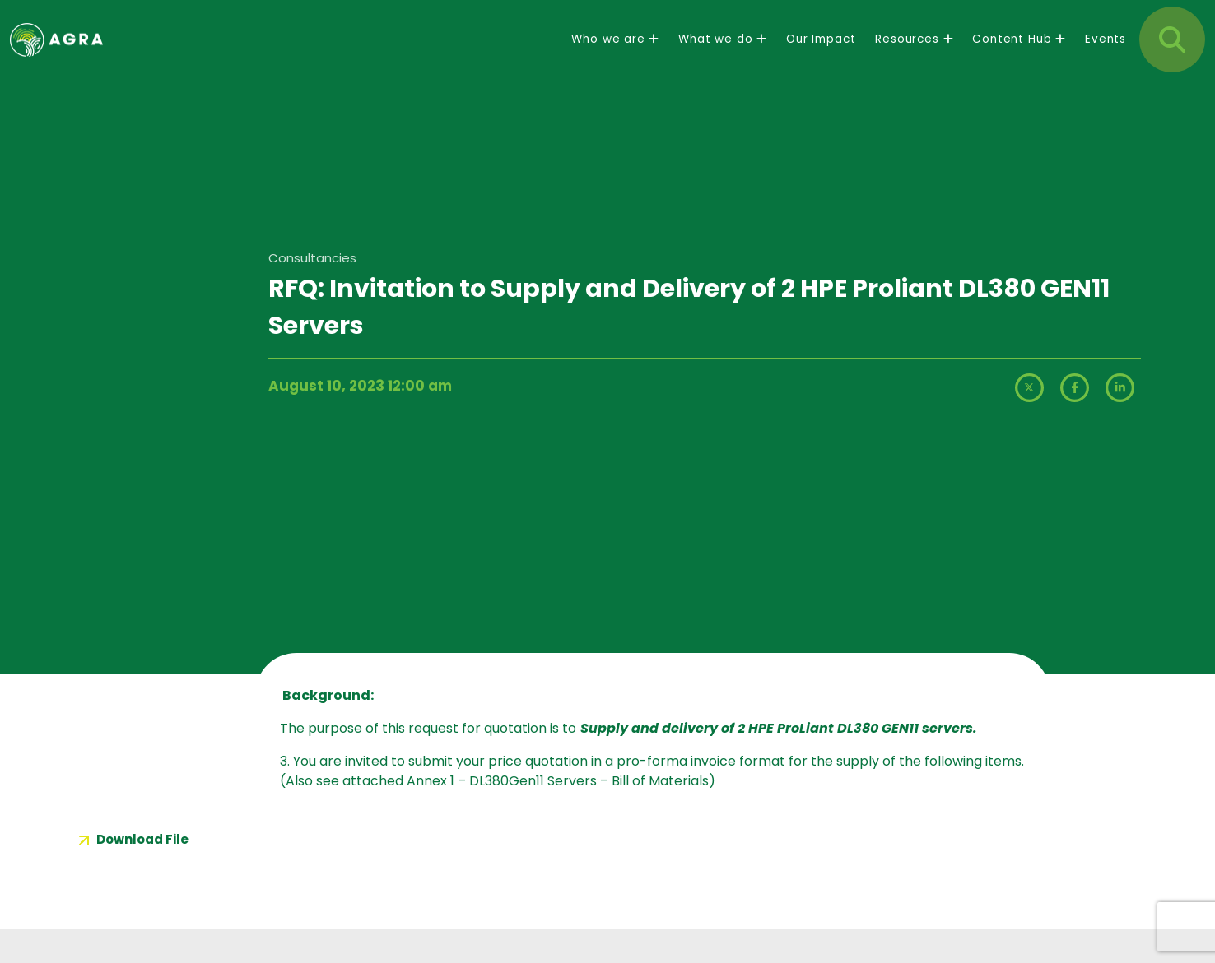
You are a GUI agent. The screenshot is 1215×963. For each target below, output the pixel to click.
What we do (722, 53)
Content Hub (1018, 53)
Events (1105, 53)
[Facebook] (1076, 408)
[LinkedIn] (1120, 408)
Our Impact (820, 53)
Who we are (615, 53)
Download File (131, 839)
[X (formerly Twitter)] (1031, 408)
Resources (913, 53)
